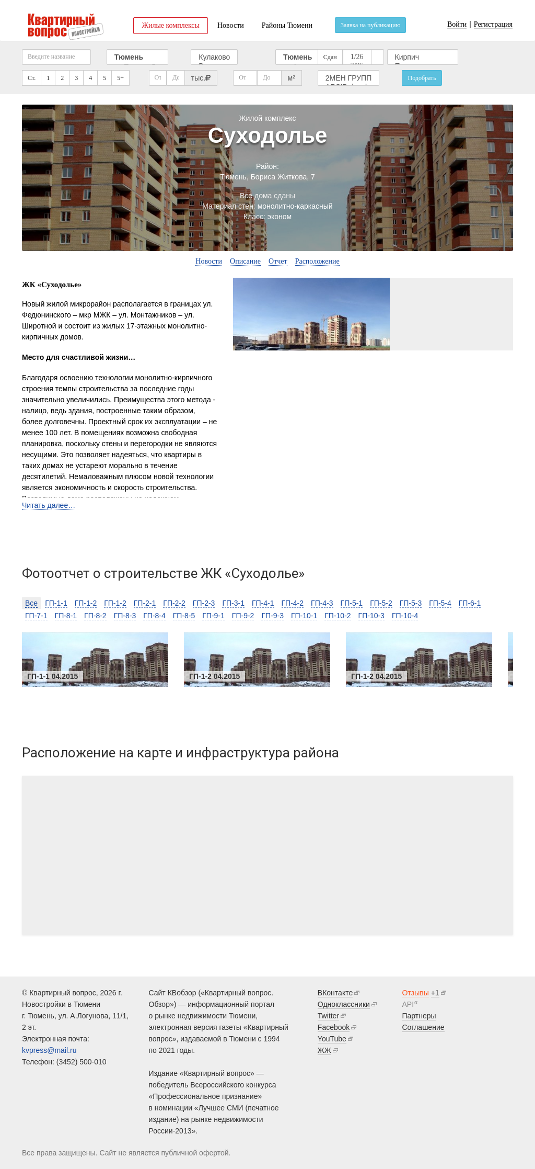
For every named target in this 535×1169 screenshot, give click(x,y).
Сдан (330, 57)
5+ (120, 78)
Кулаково (214, 57)
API (408, 1004)
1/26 (357, 57)
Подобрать (422, 78)
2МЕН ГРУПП (348, 78)
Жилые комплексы (171, 25)
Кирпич (422, 57)
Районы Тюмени (287, 25)
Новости (230, 25)
